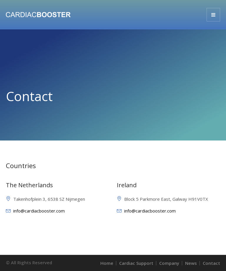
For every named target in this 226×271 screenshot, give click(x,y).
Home (106, 263)
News (191, 263)
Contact (211, 263)
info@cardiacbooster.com (39, 211)
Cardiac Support (136, 263)
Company (169, 263)
